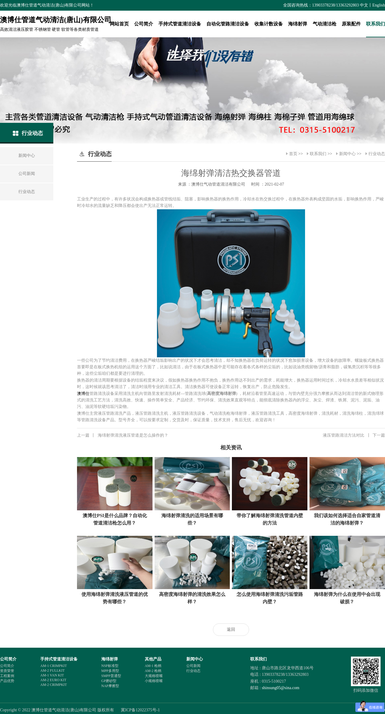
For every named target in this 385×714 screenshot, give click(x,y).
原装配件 (351, 23)
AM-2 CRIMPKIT (53, 685)
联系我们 (375, 23)
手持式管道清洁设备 (179, 23)
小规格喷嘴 (154, 681)
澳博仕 (83, 393)
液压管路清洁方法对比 (354, 435)
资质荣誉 (7, 671)
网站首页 (119, 23)
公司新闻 (193, 666)
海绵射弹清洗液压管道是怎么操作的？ (122, 435)
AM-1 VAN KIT (52, 675)
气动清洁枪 (324, 23)
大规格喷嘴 (154, 676)
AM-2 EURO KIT (53, 680)
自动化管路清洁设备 (227, 23)
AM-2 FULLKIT (52, 670)
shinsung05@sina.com (280, 688)
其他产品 (153, 659)
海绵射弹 (297, 23)
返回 (231, 629)
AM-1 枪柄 (153, 666)
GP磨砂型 (108, 681)
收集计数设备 (268, 23)
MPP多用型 (110, 671)
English (378, 5)
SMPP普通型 (111, 676)
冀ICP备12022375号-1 (140, 710)
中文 (364, 5)
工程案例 (7, 676)
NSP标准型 (109, 666)
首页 (293, 154)
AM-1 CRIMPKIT (53, 666)
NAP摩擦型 (110, 686)
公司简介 (143, 23)
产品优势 (7, 681)
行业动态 (376, 154)
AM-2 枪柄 (153, 671)
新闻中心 (347, 154)
